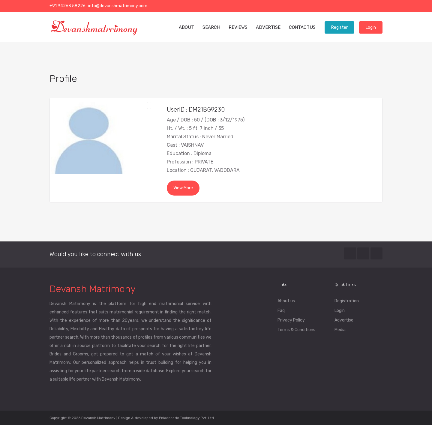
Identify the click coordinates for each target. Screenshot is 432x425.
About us (286, 301)
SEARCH (211, 27)
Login (371, 27)
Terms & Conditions (296, 329)
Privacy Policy (291, 320)
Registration (346, 301)
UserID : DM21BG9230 (196, 109)
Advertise (343, 320)
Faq (281, 310)
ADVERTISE (268, 27)
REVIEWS (238, 27)
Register (339, 27)
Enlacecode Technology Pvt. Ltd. (187, 418)
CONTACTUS (302, 27)
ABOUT (186, 27)
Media (340, 329)
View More (183, 187)
